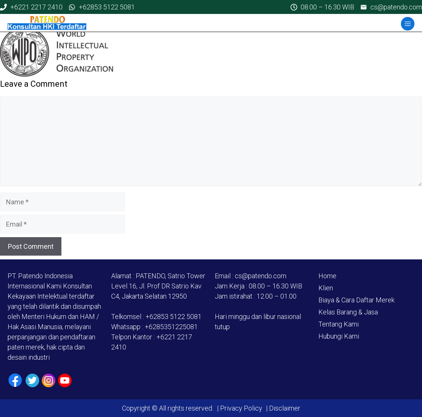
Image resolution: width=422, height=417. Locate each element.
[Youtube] (65, 380)
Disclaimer (284, 408)
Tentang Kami (338, 324)
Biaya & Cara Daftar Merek (356, 300)
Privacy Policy (241, 408)
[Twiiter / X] (32, 380)
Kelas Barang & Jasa (348, 312)
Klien (325, 288)
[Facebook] (15, 380)
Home (327, 276)
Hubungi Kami (338, 336)
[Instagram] (48, 380)
